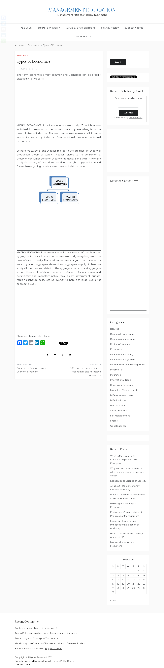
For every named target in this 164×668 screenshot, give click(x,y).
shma (34, 69)
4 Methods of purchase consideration (56, 633)
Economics (22, 55)
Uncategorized (118, 426)
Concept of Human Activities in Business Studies (58, 643)
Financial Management (122, 359)
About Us (26, 28)
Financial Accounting (121, 354)
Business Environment (122, 334)
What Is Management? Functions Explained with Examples (123, 460)
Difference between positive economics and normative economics (85, 372)
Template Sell (22, 664)
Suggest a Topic (134, 28)
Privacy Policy (110, 28)
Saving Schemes (119, 410)
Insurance (115, 374)
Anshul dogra (22, 638)
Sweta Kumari (22, 628)
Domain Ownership (48, 28)
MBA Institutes (118, 400)
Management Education (82, 10)
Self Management (120, 415)
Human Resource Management (127, 364)
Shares (114, 420)
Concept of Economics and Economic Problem (31, 370)
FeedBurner (135, 117)
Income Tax (116, 369)
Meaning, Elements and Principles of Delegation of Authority (124, 525)
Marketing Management (123, 390)
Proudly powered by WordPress (32, 661)
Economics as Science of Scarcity (128, 480)
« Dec (113, 600)
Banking (114, 328)
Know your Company (121, 385)
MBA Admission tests (121, 395)
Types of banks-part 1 (45, 628)
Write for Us (83, 36)
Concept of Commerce (46, 638)
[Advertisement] (58, 104)
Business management (122, 339)
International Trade (120, 380)
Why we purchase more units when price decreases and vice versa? (127, 472)
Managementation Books (81, 28)
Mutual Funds (117, 405)
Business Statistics (120, 344)
